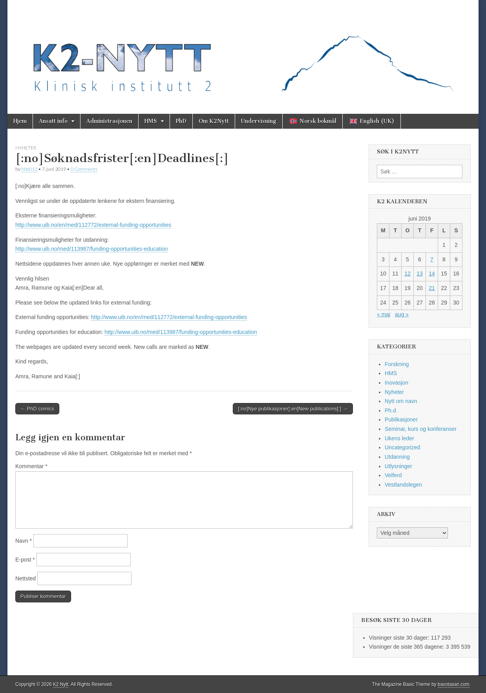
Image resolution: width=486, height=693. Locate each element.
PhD (181, 121)
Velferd (393, 475)
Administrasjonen (109, 121)
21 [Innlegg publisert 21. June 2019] (432, 288)
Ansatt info (53, 121)
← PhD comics (37, 409)
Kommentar (31, 466)
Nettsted (25, 578)
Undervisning (258, 121)
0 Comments (84, 169)
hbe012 (29, 169)
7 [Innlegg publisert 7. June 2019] (431, 259)
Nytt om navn (401, 401)
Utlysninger (398, 466)
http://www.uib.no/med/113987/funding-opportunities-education (91, 249)
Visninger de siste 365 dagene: (407, 647)
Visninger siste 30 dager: (400, 638)
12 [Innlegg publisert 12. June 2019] (407, 273)
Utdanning (397, 457)
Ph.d (390, 410)
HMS (150, 121)
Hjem (20, 121)
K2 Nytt (60, 684)
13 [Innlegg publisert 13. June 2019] (420, 273)
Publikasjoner (401, 419)
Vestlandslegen (403, 484)
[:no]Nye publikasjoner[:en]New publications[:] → (293, 409)
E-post (25, 559)
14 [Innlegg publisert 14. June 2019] (432, 273)
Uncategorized (402, 447)
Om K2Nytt (214, 121)
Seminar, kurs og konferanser (421, 429)
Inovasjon (396, 382)
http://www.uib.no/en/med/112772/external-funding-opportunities (93, 225)
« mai (383, 314)
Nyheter (25, 147)
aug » (402, 314)
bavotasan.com (454, 684)
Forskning (397, 364)
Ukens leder (399, 438)
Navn (23, 541)
